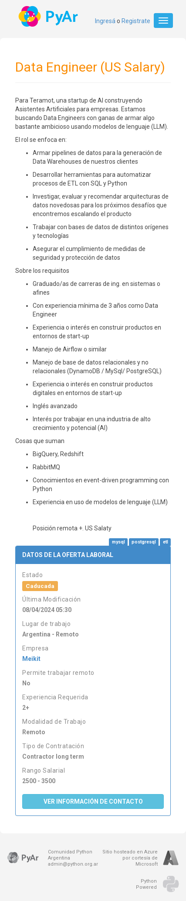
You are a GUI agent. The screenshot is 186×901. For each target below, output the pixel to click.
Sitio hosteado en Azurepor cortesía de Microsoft (130, 858)
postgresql (144, 542)
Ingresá (105, 20)
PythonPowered (146, 884)
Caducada (40, 585)
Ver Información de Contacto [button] (93, 801)
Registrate (136, 20)
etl (165, 542)
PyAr (49, 16)
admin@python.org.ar (73, 864)
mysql (118, 542)
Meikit (31, 658)
